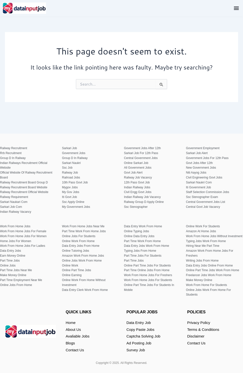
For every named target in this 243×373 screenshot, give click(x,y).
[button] (236, 8)
